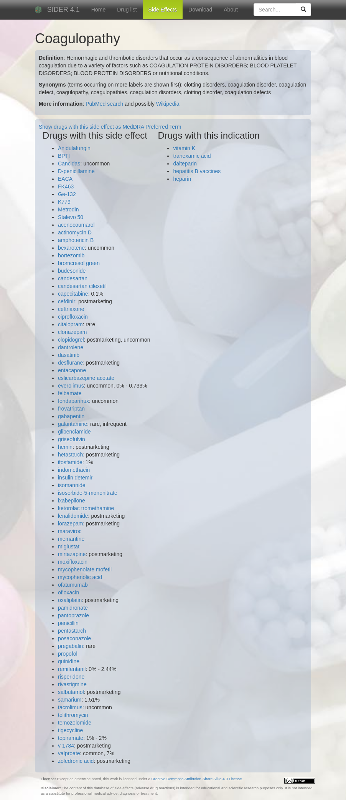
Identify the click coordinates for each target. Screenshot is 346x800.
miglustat (68, 546)
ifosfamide (70, 462)
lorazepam (70, 523)
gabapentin (71, 416)
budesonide (72, 271)
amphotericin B (76, 240)
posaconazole (74, 638)
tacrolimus (70, 707)
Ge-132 (67, 194)
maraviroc (69, 531)
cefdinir (66, 301)
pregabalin (70, 646)
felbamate (69, 393)
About (231, 10)
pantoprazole (73, 615)
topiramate (70, 738)
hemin (65, 447)
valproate (69, 753)
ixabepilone (71, 500)
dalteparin (185, 163)
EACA (65, 179)
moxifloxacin (72, 562)
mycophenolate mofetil (85, 569)
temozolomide (74, 723)
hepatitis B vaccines (197, 171)
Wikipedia (168, 104)
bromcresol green (79, 263)
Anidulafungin (74, 148)
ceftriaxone (71, 309)
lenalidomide (73, 516)
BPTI (64, 156)
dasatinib (68, 355)
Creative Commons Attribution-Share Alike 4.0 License (197, 779)
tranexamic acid (192, 156)
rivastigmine (72, 684)
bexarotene (71, 248)
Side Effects (162, 10)
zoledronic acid (76, 761)
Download (200, 10)
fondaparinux (73, 401)
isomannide (72, 485)
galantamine (72, 424)
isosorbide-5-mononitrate (87, 493)
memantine (71, 539)
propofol (67, 654)
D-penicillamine (76, 171)
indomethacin (74, 470)
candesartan (72, 278)
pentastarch (72, 631)
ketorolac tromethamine (86, 508)
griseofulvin (71, 439)
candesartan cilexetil (82, 286)
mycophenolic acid (80, 577)
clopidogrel (71, 340)
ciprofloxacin (73, 317)
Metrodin (68, 209)
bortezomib (71, 255)
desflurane (70, 363)
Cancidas (69, 163)
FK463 (66, 186)
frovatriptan (71, 409)
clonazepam (72, 332)
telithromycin (73, 715)
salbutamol (71, 692)
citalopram (70, 324)
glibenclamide (74, 432)
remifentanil (72, 669)
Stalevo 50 (70, 217)
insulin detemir (75, 477)
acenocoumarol (76, 225)
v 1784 (66, 746)
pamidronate (73, 608)
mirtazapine (72, 554)
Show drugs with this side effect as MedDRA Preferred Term (110, 127)
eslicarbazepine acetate (86, 378)
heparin (182, 179)
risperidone (71, 677)
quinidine (68, 661)
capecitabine (73, 294)
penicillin (68, 623)
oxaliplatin (70, 600)
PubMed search (104, 104)
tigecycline (70, 730)
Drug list (127, 10)
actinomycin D (75, 232)
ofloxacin (68, 592)
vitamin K (184, 148)
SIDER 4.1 (63, 9)
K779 (64, 202)
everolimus (71, 386)
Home (98, 10)
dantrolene (70, 347)
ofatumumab (73, 585)
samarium (69, 700)
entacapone (72, 370)
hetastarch (70, 455)
